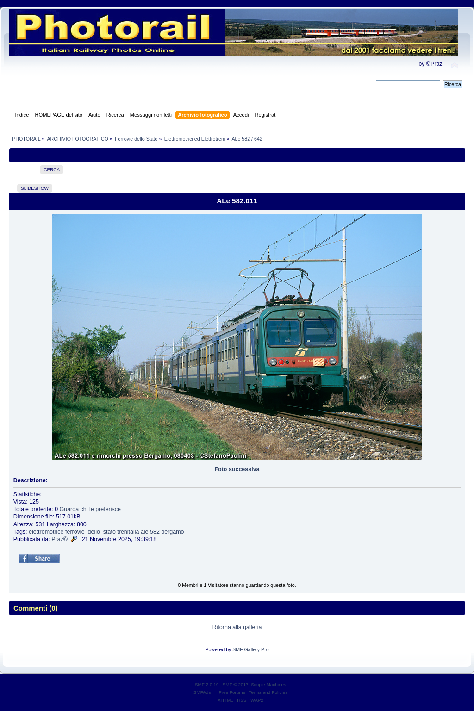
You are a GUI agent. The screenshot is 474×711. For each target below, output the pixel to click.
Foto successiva (236, 469)
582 (155, 532)
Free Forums (232, 692)
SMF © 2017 (236, 684)
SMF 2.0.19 (207, 684)
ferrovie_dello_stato (90, 532)
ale (145, 532)
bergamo (172, 532)
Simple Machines (268, 684)
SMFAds (202, 692)
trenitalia (128, 532)
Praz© (59, 539)
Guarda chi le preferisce (90, 509)
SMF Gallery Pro (250, 649)
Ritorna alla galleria (237, 627)
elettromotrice (46, 532)
